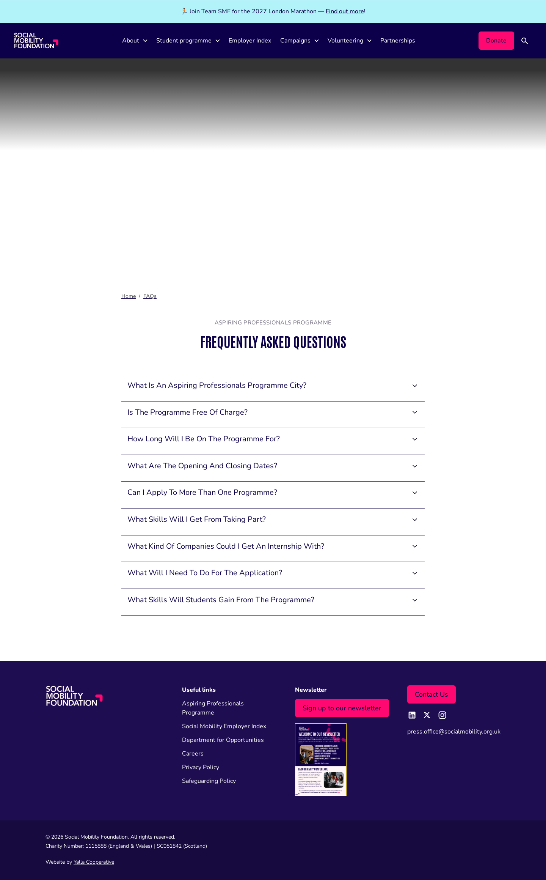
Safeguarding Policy (209, 781)
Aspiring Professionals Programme (213, 708)
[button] (134, 40)
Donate (496, 40)
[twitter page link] (426, 714)
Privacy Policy (200, 767)
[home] (36, 40)
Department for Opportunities (223, 740)
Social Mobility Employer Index (224, 726)
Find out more (345, 11)
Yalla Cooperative (94, 862)
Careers (193, 753)
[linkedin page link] (411, 714)
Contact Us (431, 694)
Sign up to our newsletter (342, 708)
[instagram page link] (442, 714)
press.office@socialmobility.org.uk (453, 731)
